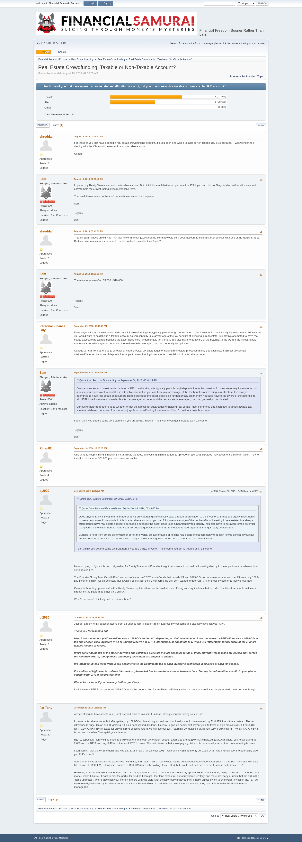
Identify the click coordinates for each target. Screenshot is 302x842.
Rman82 (46, 448)
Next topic (257, 76)
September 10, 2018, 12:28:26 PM (90, 448)
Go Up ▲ (264, 838)
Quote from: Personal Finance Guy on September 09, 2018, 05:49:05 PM (118, 380)
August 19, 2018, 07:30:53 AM (88, 136)
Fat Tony (46, 707)
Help (238, 838)
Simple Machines (60, 838)
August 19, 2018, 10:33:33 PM (88, 274)
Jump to (215, 815)
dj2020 (44, 490)
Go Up (40, 799)
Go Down (42, 125)
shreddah (47, 136)
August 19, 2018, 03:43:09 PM (88, 231)
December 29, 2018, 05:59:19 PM (90, 708)
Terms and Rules (250, 838)
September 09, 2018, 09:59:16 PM (90, 372)
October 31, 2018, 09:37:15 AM (89, 617)
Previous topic (239, 76)
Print (260, 125)
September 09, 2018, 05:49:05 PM (90, 326)
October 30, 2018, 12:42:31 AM (89, 491)
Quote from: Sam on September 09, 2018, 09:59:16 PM (108, 499)
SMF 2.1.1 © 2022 (42, 838)
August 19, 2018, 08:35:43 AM (88, 179)
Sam (43, 179)
